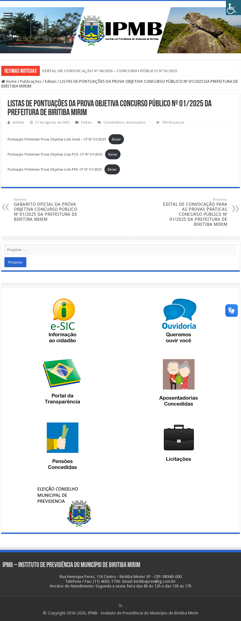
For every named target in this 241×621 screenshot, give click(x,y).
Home (9, 81)
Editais (50, 81)
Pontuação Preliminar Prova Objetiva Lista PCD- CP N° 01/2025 (55, 154)
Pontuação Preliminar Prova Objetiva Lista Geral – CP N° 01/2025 (57, 139)
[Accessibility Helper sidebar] (233, 7)
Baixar (116, 139)
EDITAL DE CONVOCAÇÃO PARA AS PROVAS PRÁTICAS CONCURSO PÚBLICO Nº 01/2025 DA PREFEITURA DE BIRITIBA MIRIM (195, 212)
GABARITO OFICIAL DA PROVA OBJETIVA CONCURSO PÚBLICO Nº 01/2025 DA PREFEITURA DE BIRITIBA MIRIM (46, 210)
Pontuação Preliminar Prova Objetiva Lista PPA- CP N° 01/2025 (55, 169)
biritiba (18, 122)
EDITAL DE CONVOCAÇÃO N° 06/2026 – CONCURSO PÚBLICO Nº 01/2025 (109, 70)
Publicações (30, 81)
